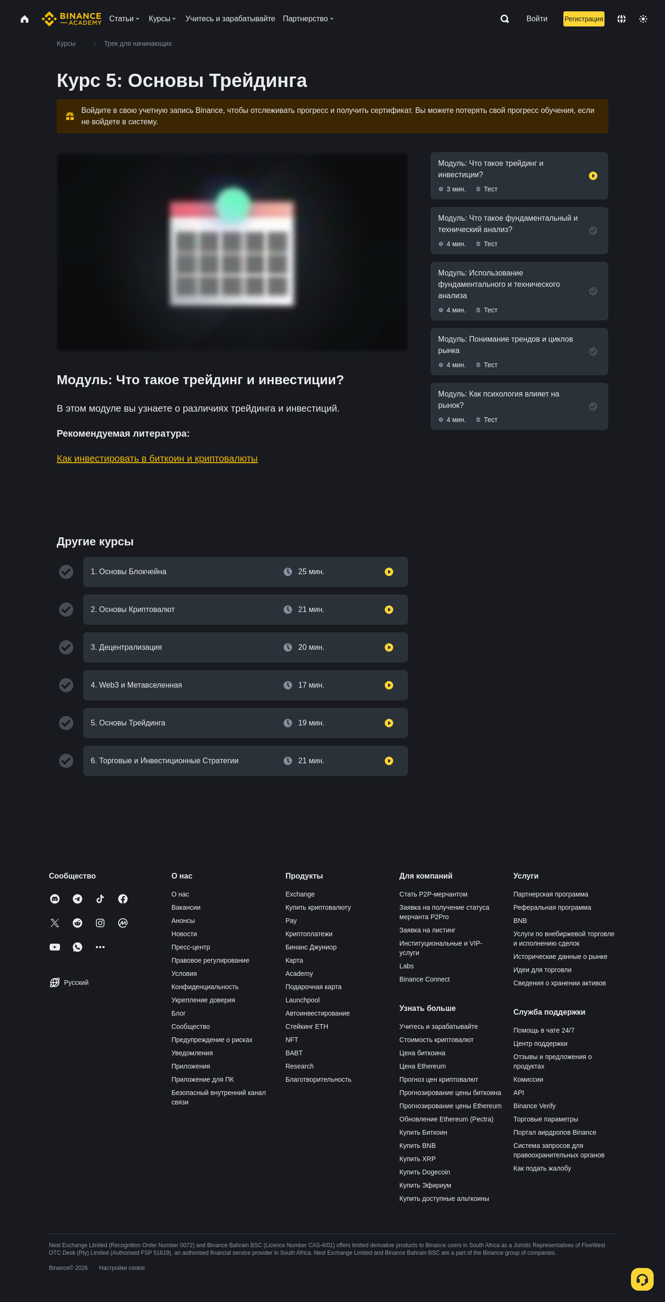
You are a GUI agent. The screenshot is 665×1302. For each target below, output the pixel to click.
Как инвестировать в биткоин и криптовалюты (157, 458)
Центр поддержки (540, 1043)
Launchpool (302, 1000)
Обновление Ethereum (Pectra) (446, 1119)
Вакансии (186, 907)
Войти (537, 19)
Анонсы (183, 920)
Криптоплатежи (309, 934)
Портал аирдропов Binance (554, 1132)
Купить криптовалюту (318, 907)
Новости (184, 934)
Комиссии (528, 1079)
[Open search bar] (501, 18)
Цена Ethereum (422, 1066)
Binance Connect (424, 979)
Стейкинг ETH (306, 1026)
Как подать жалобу (542, 1168)
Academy (299, 973)
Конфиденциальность (205, 987)
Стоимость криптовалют (436, 1039)
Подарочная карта (313, 987)
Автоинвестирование (317, 1013)
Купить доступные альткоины (444, 1198)
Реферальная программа (552, 907)
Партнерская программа (550, 894)
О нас (180, 894)
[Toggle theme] (643, 18)
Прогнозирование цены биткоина (450, 1092)
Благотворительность (318, 1079)
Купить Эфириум (425, 1185)
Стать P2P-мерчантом (433, 894)
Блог (179, 1013)
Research (299, 1066)
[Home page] (72, 18)
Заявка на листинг (427, 930)
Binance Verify (534, 1106)
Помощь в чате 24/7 (543, 1030)
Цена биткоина (422, 1053)
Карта (294, 960)
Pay (291, 920)
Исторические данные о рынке (560, 956)
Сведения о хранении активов (559, 983)
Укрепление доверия (203, 1000)
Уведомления (192, 1053)
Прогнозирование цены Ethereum (450, 1106)
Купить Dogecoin (424, 1172)
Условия (184, 973)
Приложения (191, 1066)
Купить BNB (417, 1145)
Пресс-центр (191, 947)
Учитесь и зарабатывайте (438, 1026)
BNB (520, 920)
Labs (406, 966)
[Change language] (621, 18)
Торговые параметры (545, 1119)
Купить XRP (417, 1159)
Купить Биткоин (423, 1132)
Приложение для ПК (203, 1079)
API (518, 1092)
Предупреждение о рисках (212, 1039)
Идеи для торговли (542, 970)
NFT (291, 1039)
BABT (294, 1053)
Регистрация (583, 19)
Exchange (300, 894)
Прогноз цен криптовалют (438, 1079)
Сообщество (191, 1026)
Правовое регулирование (211, 960)
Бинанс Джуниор (311, 947)
